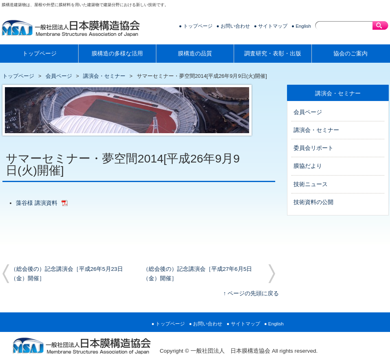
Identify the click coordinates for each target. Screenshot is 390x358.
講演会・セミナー (104, 76)
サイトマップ (272, 26)
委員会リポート (313, 148)
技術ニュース (311, 184)
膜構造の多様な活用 (117, 54)
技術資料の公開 (313, 202)
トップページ (198, 26)
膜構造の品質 (195, 54)
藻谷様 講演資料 (36, 203)
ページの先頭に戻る (253, 293)
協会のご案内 (350, 54)
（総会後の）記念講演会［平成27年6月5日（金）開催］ (197, 273)
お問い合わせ (235, 26)
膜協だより (308, 166)
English (303, 26)
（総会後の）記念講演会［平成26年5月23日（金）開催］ (67, 273)
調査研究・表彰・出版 (272, 54)
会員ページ (59, 76)
